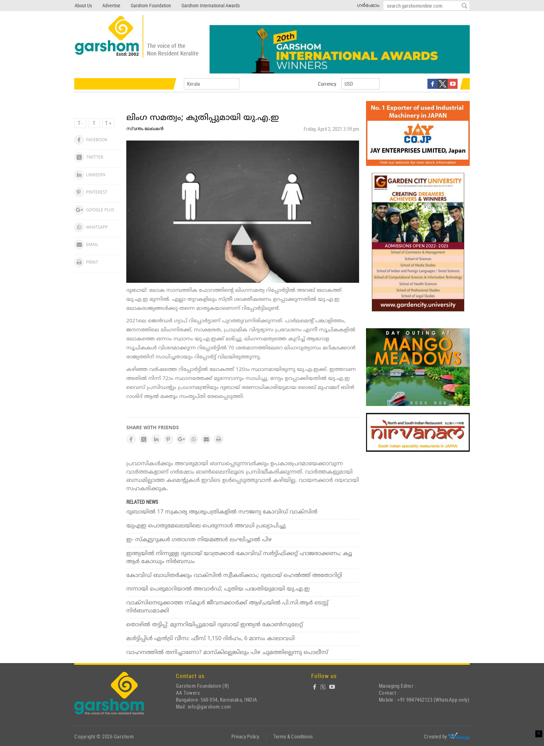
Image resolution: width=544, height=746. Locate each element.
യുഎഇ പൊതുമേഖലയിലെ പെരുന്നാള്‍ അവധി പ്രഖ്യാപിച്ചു (206, 526)
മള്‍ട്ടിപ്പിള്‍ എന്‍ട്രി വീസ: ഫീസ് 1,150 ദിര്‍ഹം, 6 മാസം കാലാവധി (210, 638)
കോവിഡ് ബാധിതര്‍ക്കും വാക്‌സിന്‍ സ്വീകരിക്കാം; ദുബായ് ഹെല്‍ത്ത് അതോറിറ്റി (234, 575)
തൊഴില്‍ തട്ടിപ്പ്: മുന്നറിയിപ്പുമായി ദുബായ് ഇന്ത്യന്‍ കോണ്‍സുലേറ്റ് (214, 624)
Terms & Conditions (293, 736)
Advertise (111, 5)
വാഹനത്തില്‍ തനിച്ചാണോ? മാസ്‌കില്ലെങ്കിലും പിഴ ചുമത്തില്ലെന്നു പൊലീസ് (227, 652)
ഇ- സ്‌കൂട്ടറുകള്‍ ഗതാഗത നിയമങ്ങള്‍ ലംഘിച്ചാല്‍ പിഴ (199, 539)
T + (108, 122)
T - (80, 122)
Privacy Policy (245, 736)
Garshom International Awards (210, 5)
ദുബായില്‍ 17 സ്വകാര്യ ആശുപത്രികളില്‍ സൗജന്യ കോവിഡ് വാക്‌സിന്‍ (221, 512)
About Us (83, 5)
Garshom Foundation (151, 5)
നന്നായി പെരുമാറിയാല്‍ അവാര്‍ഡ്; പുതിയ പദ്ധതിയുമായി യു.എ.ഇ (218, 589)
